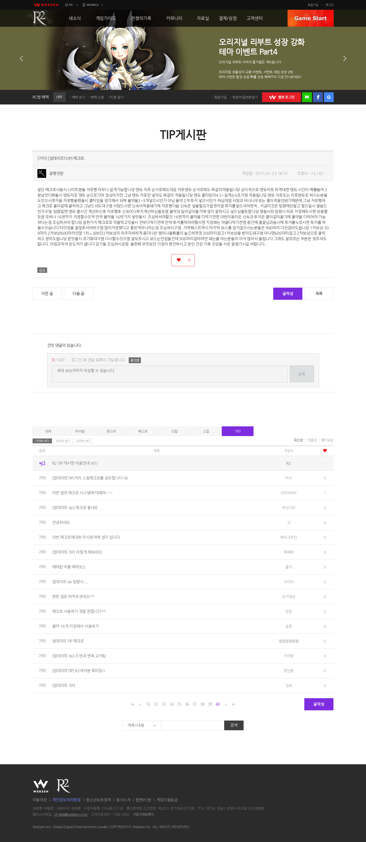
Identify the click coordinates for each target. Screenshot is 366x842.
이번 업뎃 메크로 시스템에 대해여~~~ (82, 492)
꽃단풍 (289, 671)
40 (217, 704)
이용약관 (40, 800)
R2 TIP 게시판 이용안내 (74, 463)
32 (156, 704)
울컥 (288, 567)
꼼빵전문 (56, 173)
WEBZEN (41, 786)
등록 (301, 374)
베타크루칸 (288, 537)
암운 (288, 611)
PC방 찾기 (116, 97)
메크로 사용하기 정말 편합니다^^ (79, 611)
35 (179, 704)
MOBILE (93, 5)
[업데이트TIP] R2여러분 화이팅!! (79, 670)
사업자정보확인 (143, 814)
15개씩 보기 (42, 441)
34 (171, 704)
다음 (345, 58)
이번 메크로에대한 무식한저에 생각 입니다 (86, 537)
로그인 (330, 5)
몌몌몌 (289, 552)
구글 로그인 (329, 97)
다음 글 (78, 293)
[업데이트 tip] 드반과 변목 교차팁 (79, 655)
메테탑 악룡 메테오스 (69, 567)
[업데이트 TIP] (63, 685)
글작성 (287, 293)
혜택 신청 (97, 97)
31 (148, 704)
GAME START (311, 18)
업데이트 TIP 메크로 (68, 641)
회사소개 (123, 800)
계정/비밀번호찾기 (245, 97)
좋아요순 (327, 440)
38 (202, 704)
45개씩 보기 (83, 441)
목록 (319, 293)
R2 (40, 18)
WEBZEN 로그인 (281, 97)
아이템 (79, 431)
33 (164, 704)
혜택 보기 (78, 97)
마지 (288, 478)
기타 (238, 431)
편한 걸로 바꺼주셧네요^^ (73, 596)
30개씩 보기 (63, 441)
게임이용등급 (167, 800)
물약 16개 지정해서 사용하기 (75, 626)
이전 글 (47, 293)
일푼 (288, 626)
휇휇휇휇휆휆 (289, 641)
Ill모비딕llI (288, 493)
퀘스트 (142, 431)
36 (187, 704)
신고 (42, 270)
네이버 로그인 (307, 97)
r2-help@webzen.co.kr (71, 814)
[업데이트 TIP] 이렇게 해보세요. (77, 552)
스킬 (206, 431)
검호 (288, 685)
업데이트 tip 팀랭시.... (70, 581)
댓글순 (312, 440)
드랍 (174, 431)
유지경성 (288, 596)
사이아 (289, 582)
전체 (48, 431)
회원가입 (313, 5)
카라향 (289, 656)
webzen (46, 5)
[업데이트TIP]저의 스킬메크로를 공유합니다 (90, 478)
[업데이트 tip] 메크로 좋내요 (75, 507)
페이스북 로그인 (318, 97)
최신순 (298, 440)
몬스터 (111, 431)
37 (194, 704)
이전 (21, 58)
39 (210, 704)
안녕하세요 (61, 522)
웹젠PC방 (143, 800)
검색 (233, 725)
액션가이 (288, 508)
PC (71, 5)
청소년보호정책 (98, 800)
